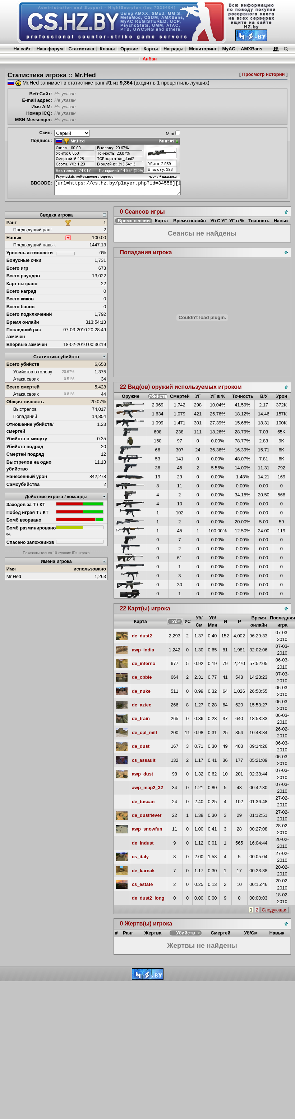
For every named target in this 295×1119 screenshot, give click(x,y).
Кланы (107, 48)
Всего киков (20, 298)
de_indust (142, 843)
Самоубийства (23, 484)
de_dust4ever (147, 815)
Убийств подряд (24, 446)
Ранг (11, 222)
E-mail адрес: (37, 100)
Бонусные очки (23, 260)
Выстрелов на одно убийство (28, 465)
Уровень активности (29, 252)
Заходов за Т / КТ (25, 504)
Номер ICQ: (39, 113)
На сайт (22, 48)
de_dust (140, 746)
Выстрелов (25, 409)
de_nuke (141, 691)
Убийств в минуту (26, 438)
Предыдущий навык (34, 244)
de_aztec (141, 705)
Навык (14, 237)
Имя (11, 569)
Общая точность (25, 401)
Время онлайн (22, 322)
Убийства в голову (32, 371)
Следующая (274, 910)
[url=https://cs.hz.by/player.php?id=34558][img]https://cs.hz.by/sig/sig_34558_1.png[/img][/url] (117, 187)
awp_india (143, 649)
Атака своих (26, 379)
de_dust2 (142, 635)
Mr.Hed (13, 576)
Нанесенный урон (26, 476)
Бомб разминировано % (31, 531)
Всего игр (17, 268)
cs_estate (142, 884)
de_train (141, 718)
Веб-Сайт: (40, 93)
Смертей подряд (25, 454)
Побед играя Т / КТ (27, 512)
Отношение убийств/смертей (30, 428)
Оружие (129, 48)
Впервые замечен (26, 344)
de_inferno (143, 663)
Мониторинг (203, 48)
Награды (173, 48)
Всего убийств (23, 364)
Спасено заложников (30, 542)
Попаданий (25, 416)
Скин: (45, 132)
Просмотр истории (263, 74)
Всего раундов (23, 275)
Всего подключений (29, 314)
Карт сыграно (21, 283)
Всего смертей (23, 387)
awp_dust (142, 774)
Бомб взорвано (24, 520)
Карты (150, 48)
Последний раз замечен (23, 333)
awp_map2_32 (147, 787)
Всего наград (21, 291)
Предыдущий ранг (32, 229)
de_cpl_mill (144, 732)
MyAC (228, 48)
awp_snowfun (147, 829)
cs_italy (140, 856)
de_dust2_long (148, 898)
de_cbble (142, 677)
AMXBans (251, 48)
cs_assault (143, 760)
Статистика (82, 48)
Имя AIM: (41, 106)
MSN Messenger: (33, 119)
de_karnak (143, 870)
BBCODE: (41, 183)
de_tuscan (143, 801)
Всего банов (20, 306)
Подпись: (41, 140)
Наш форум (49, 48)
